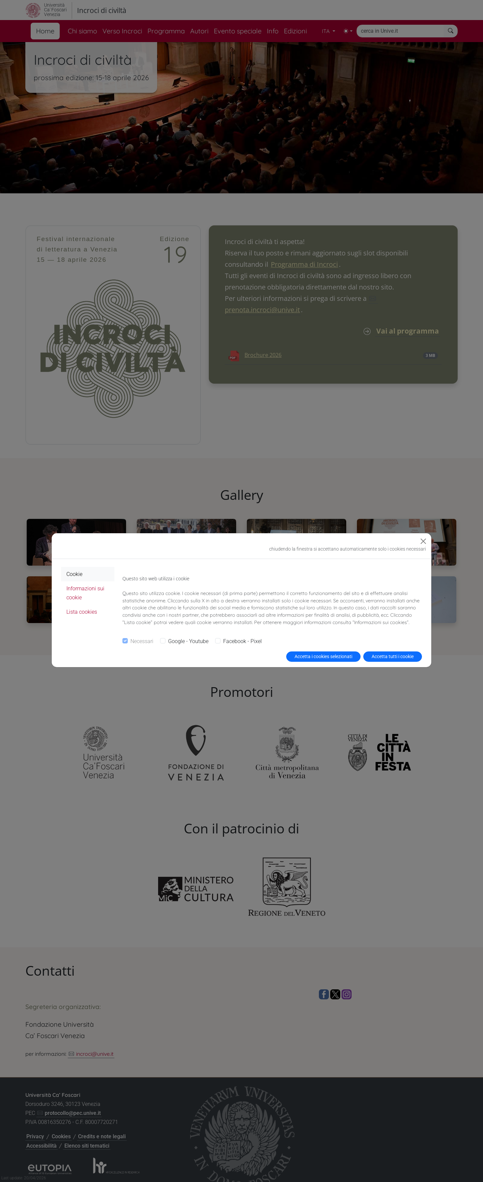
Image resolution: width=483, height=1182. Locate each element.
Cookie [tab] (74, 574)
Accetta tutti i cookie (393, 656)
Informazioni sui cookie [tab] (85, 593)
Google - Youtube (188, 641)
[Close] (423, 541)
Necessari (141, 641)
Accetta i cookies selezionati (323, 656)
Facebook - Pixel (242, 641)
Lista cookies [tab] (81, 612)
